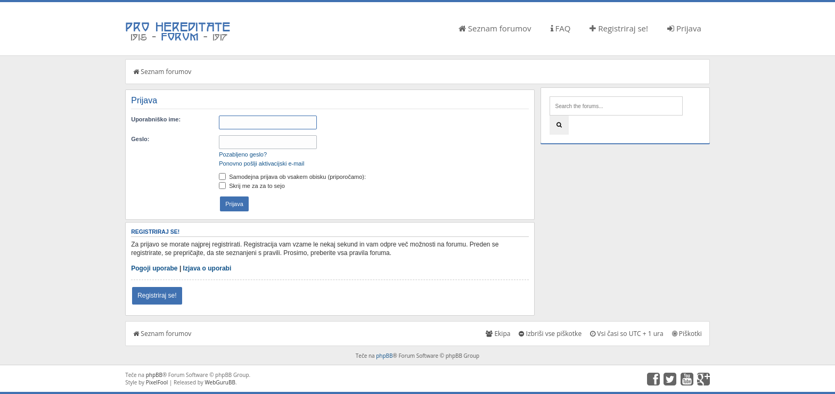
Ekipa (498, 333)
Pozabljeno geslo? (243, 154)
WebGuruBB (219, 382)
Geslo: (140, 139)
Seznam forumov (495, 28)
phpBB (384, 355)
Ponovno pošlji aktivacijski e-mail (261, 163)
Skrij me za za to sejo (252, 186)
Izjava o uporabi (207, 268)
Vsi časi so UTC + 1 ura (626, 333)
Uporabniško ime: (156, 119)
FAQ (561, 28)
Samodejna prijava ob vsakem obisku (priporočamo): (292, 177)
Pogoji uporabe (154, 268)
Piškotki (687, 333)
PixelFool (157, 382)
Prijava (684, 28)
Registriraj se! (619, 28)
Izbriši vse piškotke (550, 333)
